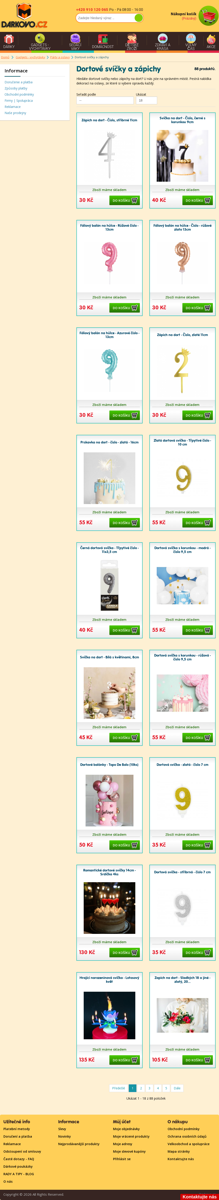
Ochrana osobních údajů (187, 1136)
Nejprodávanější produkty (79, 1144)
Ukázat (141, 94)
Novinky (64, 1136)
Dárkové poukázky (18, 1166)
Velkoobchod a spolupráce (188, 1144)
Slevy (62, 1129)
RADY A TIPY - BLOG (18, 1174)
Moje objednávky (126, 1129)
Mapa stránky (179, 1151)
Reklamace (13, 106)
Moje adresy (122, 1144)
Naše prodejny (15, 113)
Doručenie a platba (19, 82)
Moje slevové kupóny (129, 1151)
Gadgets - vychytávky (30, 57)
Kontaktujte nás (181, 1159)
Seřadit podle (86, 94)
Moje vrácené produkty (131, 1136)
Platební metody (16, 1129)
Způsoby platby (16, 88)
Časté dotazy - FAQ (18, 1159)
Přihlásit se (122, 1159)
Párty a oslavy (60, 57)
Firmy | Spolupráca (19, 100)
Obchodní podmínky (19, 94)
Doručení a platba (17, 1136)
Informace (16, 71)
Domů (5, 57)
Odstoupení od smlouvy (22, 1151)
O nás (8, 1181)
